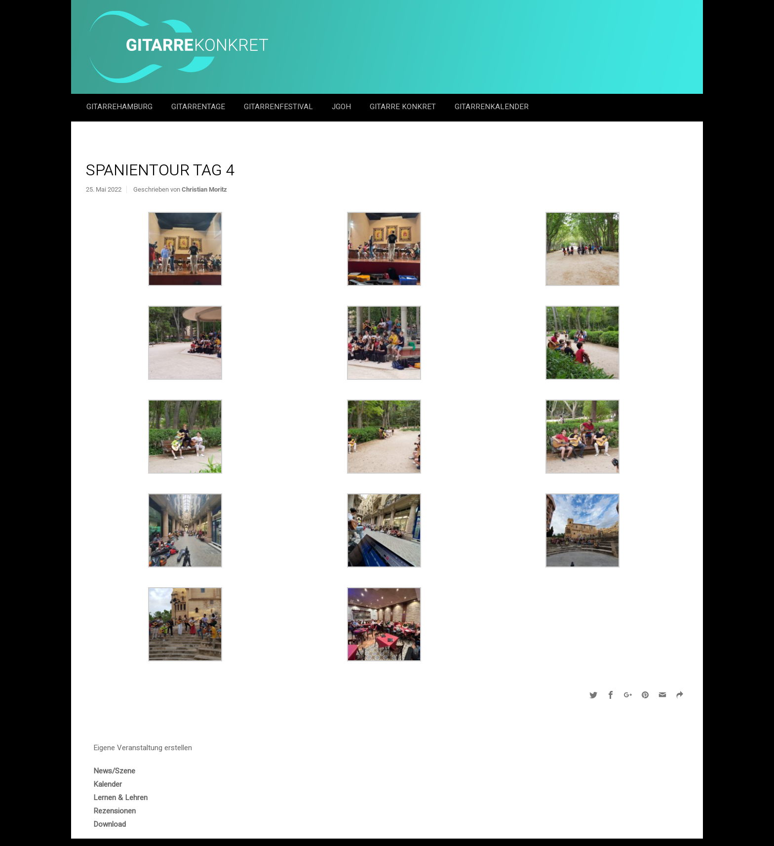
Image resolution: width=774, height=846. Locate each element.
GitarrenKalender (492, 106)
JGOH (342, 106)
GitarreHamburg (120, 106)
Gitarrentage (199, 106)
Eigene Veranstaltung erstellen (142, 747)
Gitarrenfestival (279, 106)
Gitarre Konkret (404, 106)
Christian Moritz (204, 189)
